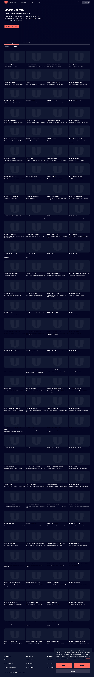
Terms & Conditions (9, 667)
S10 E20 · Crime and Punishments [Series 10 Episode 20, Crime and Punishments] (77, 139)
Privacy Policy (29, 660)
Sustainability (50, 660)
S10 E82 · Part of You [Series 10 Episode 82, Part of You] (31, 448)
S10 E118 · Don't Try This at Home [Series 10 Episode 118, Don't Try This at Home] (34, 622)
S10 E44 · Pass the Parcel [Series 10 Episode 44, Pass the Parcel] (75, 254)
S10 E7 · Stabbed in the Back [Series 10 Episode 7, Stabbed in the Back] (54, 82)
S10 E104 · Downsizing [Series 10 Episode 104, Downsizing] (74, 543)
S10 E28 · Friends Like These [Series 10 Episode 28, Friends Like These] (75, 176)
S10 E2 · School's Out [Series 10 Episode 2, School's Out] (31, 64)
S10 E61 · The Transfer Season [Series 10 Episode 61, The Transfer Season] (11, 351)
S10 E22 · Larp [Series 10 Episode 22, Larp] (29, 158)
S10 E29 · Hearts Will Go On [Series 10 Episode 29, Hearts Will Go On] (11, 196)
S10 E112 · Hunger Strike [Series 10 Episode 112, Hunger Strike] (74, 582)
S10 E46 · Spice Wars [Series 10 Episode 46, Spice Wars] (31, 273)
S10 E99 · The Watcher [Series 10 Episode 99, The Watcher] (52, 524)
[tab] (26, 43)
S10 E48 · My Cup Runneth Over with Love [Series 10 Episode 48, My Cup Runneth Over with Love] (79, 273)
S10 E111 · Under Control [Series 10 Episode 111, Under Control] (53, 582)
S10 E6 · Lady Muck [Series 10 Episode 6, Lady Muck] (30, 82)
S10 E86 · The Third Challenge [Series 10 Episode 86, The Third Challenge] (33, 466)
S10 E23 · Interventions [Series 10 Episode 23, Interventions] (52, 158)
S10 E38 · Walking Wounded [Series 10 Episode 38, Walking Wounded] (32, 234)
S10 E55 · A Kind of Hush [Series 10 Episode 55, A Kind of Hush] (53, 313)
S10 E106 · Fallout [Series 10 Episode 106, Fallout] (30, 563)
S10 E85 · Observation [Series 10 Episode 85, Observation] (9, 466)
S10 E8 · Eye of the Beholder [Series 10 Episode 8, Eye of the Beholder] (75, 82)
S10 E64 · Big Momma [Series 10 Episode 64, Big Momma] (74, 351)
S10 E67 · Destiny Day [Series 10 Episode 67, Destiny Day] (52, 369)
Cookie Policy (29, 663)
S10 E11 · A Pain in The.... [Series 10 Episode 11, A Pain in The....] (53, 101)
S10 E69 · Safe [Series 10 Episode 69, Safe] (7, 388)
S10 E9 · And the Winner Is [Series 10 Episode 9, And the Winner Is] (10, 101)
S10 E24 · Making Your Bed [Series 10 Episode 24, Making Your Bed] (75, 158)
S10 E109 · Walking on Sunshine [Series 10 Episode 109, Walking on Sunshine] (12, 582)
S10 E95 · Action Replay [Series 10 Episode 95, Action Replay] (53, 504)
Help (5, 660)
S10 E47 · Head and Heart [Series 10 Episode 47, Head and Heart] (53, 273)
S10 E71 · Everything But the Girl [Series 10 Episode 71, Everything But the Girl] (55, 388)
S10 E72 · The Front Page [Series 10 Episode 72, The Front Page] (75, 388)
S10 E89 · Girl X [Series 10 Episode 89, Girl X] (8, 484)
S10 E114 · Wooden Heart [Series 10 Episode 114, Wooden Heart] (32, 602)
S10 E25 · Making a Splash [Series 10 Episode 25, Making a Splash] (10, 176)
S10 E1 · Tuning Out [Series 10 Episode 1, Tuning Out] (9, 64)
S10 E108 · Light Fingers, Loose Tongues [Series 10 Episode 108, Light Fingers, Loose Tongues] (78, 563)
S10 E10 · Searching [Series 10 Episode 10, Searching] (30, 101)
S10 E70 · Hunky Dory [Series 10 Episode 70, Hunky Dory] (31, 388)
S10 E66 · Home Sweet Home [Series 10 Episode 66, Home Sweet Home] (33, 369)
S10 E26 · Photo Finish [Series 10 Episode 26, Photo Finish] (31, 176)
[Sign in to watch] (11, 26)
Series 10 (16, 46)
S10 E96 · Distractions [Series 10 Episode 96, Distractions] (74, 504)
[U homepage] (6, 2)
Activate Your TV (8, 663)
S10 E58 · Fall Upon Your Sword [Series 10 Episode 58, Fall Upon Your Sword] (33, 331)
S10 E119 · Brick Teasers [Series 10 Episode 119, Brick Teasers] (53, 622)
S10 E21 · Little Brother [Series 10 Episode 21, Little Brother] (9, 158)
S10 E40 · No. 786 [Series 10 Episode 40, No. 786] (73, 234)
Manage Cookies (30, 667)
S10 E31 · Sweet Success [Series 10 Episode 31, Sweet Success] (53, 196)
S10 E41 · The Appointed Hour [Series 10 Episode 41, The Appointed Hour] (11, 254)
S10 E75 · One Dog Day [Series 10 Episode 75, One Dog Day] (52, 408)
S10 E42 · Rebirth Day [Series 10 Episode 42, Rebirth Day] (31, 254)
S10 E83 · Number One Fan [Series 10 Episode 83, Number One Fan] (53, 448)
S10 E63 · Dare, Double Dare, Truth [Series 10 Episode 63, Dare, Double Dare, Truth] (55, 351)
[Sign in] (86, 2)
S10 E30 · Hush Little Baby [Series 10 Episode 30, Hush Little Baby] (32, 196)
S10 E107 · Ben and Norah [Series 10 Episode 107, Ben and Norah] (53, 563)
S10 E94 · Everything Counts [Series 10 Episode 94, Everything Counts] (32, 504)
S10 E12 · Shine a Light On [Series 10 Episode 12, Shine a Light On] (75, 101)
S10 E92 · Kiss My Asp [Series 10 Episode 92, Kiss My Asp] (74, 484)
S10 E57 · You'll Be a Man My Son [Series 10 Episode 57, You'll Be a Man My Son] (12, 331)
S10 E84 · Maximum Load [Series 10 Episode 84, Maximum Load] (75, 448)
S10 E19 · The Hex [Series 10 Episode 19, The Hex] (51, 139)
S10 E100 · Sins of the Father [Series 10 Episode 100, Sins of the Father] (76, 524)
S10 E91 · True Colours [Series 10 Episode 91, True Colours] (52, 484)
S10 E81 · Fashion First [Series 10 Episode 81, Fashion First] (9, 448)
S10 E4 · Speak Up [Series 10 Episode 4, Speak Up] (73, 64)
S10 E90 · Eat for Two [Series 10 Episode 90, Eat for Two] (31, 484)
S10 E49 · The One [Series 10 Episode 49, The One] (8, 293)
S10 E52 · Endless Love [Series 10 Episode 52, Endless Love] (74, 293)
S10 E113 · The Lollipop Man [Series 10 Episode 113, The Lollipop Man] (11, 602)
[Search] (78, 2)
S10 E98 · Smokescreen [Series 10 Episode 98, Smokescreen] (31, 524)
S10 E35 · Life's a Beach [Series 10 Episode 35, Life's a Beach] (53, 216)
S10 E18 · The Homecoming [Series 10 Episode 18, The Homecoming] (32, 139)
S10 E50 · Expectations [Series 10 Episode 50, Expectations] (31, 293)
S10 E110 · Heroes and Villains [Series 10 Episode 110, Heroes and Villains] (33, 582)
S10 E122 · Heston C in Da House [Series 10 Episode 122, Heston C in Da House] (34, 641)
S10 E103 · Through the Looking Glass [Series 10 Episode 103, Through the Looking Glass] (56, 543)
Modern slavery (51, 667)
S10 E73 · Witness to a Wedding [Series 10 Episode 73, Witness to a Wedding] (12, 408)
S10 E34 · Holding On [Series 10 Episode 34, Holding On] (31, 216)
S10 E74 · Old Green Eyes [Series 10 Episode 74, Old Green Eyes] (32, 408)
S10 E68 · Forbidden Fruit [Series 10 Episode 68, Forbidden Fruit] (75, 369)
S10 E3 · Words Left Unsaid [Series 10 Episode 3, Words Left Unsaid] (53, 64)
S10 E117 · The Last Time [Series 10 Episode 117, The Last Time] (10, 622)
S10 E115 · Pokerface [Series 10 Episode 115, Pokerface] (52, 602)
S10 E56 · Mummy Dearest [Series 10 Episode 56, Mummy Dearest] (75, 313)
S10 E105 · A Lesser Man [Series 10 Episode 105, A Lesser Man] (10, 563)
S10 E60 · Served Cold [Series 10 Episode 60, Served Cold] (74, 331)
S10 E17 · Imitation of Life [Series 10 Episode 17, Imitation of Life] (10, 139)
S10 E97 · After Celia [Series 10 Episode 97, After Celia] (9, 524)
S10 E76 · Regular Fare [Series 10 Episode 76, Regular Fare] (74, 408)
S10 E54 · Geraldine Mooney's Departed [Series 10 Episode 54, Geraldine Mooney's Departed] (35, 313)
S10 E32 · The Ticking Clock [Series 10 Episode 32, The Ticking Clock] (75, 196)
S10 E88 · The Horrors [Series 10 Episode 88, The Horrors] (74, 466)
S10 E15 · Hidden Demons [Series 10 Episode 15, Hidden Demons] (53, 120)
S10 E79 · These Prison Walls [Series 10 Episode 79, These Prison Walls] (54, 428)
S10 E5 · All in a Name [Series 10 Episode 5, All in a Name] (9, 82)
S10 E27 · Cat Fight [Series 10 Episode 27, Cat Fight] (51, 176)
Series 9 (6, 46)
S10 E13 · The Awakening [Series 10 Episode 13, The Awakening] (10, 120)
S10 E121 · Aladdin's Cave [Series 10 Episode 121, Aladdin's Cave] (10, 641)
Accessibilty (50, 663)
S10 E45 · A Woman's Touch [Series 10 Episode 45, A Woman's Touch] (11, 273)
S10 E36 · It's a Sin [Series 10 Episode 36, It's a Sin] (73, 216)
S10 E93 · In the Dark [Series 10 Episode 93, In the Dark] (9, 504)
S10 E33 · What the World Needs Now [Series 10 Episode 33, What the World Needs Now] (13, 216)
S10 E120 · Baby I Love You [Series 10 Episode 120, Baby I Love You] (75, 622)
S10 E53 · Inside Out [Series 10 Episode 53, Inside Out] (9, 313)
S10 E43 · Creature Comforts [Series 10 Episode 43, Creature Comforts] (54, 254)
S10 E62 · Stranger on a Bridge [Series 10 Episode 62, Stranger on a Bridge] (33, 351)
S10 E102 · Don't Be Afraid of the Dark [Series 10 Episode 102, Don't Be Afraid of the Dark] (35, 543)
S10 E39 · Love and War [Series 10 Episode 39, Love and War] (53, 234)
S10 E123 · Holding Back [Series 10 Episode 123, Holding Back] (53, 641)
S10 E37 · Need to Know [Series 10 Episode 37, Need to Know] (10, 234)
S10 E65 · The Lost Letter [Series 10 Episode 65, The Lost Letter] (10, 369)
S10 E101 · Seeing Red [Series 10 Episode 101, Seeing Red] (9, 543)
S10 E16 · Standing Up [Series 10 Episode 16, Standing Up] (74, 120)
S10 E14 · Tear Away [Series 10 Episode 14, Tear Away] (31, 120)
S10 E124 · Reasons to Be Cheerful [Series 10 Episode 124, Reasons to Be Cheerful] (77, 641)
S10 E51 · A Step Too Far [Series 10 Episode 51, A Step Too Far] (53, 293)
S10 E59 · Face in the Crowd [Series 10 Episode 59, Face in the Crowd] (54, 331)
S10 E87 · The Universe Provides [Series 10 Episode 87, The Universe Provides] (55, 466)
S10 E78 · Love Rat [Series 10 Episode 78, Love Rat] (30, 428)
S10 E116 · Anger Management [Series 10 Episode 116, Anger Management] (76, 602)
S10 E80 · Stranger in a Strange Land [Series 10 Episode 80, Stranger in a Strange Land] (77, 428)
